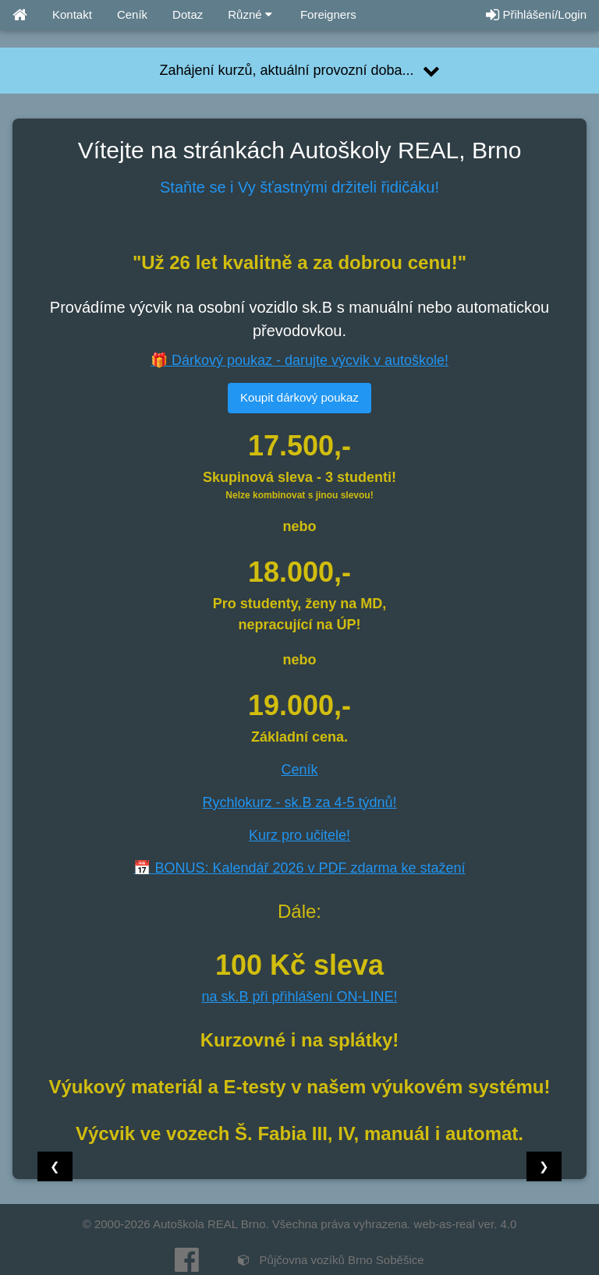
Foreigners (326, 14)
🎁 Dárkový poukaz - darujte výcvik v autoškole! (299, 360)
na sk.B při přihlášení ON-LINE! (299, 996)
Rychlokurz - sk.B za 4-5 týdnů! (299, 802)
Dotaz (187, 14)
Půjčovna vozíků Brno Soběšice (331, 1259)
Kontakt (72, 14)
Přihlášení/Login (536, 14)
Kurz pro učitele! (299, 835)
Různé (250, 14)
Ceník (132, 14)
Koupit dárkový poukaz (299, 397)
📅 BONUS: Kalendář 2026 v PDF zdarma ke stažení (299, 868)
